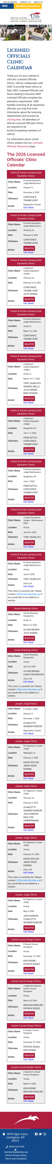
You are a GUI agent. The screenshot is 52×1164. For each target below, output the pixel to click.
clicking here (14, 119)
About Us (38, 2)
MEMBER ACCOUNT (28, 6)
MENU (7, 5)
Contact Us (25, 2)
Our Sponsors (10, 2)
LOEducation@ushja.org (28, 594)
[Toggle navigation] (10, 5)
